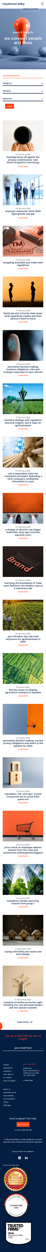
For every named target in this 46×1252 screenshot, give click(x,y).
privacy (15, 1151)
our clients (7, 1077)
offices (6, 1102)
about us (6, 1089)
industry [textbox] (7, 90)
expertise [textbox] (7, 98)
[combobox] (23, 83)
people (6, 1065)
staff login (7, 1105)
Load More (23, 1021)
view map (28, 1080)
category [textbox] (7, 83)
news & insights (9, 1081)
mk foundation (9, 1099)
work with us (8, 1074)
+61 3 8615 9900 (29, 1075)
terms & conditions (26, 1151)
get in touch (23, 1124)
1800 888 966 (27, 1130)
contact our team (30, 8)
